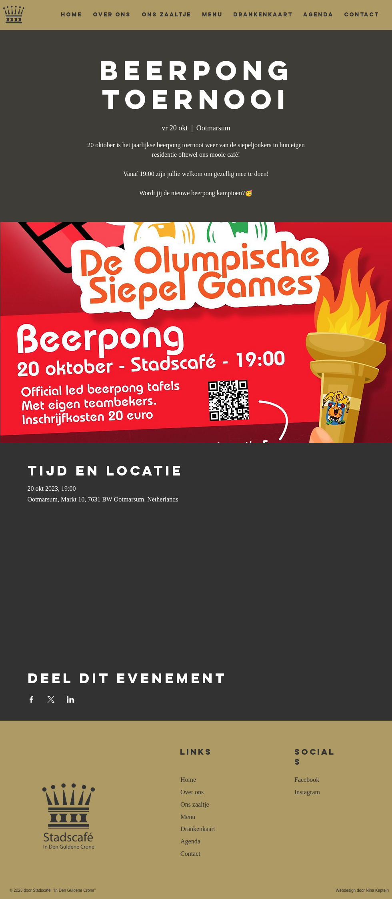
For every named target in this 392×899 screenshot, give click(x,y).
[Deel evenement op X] (51, 699)
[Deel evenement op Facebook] (31, 699)
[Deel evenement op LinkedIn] (70, 699)
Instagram (307, 792)
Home (188, 779)
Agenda (190, 841)
